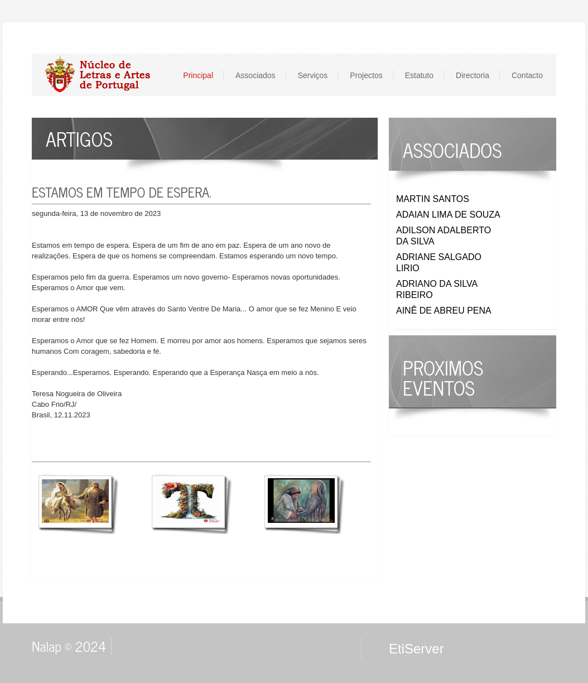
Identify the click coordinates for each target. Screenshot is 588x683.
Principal (198, 75)
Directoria (472, 75)
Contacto (527, 75)
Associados (255, 75)
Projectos (366, 75)
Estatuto (419, 75)
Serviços (313, 75)
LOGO (103, 74)
